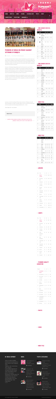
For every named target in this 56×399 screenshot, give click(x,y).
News (17, 14)
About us (12, 14)
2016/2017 (15, 55)
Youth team (16, 17)
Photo (37, 14)
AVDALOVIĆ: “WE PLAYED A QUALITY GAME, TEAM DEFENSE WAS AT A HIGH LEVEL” (30, 371)
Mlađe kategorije (20, 55)
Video (42, 14)
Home (6, 14)
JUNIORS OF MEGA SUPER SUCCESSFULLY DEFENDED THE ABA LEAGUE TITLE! (46, 363)
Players (22, 14)
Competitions (8, 17)
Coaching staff (30, 14)
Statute (6, 382)
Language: (25, 17)
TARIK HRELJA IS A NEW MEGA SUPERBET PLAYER (30, 362)
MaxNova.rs (48, 397)
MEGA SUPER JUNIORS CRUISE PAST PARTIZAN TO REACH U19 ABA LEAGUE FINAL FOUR (46, 384)
